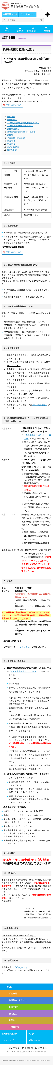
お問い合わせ (34, 1040)
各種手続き (14, 1007)
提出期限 (11, 141)
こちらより (24, 647)
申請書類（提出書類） (17, 138)
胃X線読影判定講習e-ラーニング (21, 132)
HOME (9, 987)
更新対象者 (12, 119)
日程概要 (11, 116)
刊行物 (12, 1020)
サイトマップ (7, 1040)
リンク (31, 1034)
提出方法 (11, 144)
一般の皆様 (14, 1027)
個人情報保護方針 (9, 1034)
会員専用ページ (10, 14)
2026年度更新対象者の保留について (23, 123)
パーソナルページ (27, 14)
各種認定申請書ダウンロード (23, 671)
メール (38, 948)
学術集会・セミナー (18, 1000)
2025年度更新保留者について (20, 125)
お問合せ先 (12, 150)
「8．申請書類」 (39, 405)
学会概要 (13, 993)
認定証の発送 (13, 147)
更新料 (10, 135)
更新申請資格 (13, 129)
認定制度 (13, 1013)
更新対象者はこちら (13, 105)
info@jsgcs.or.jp (20, 967)
